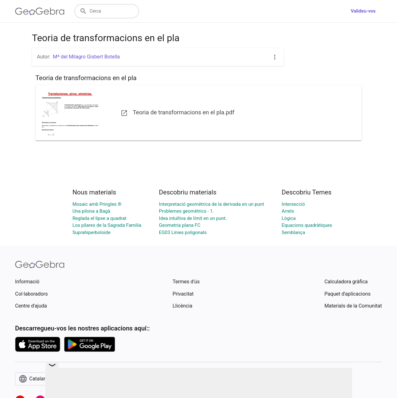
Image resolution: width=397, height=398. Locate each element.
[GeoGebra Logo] (39, 11)
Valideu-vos (363, 11)
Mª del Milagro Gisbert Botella (86, 57)
